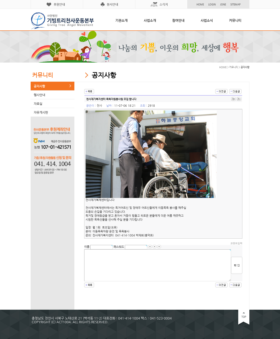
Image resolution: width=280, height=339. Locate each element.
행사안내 (39, 95)
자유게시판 (41, 112)
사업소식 (207, 20)
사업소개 (150, 20)
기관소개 (121, 20)
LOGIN (212, 4)
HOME (200, 4)
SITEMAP (235, 4)
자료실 (38, 103)
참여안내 (178, 20)
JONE (223, 4)
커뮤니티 (235, 20)
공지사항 (39, 86)
